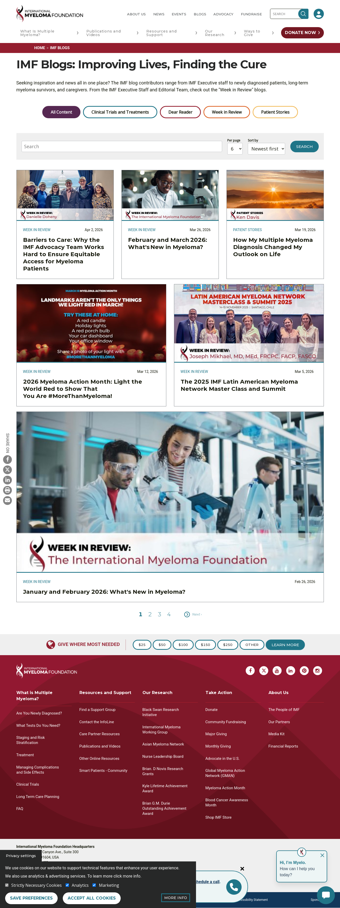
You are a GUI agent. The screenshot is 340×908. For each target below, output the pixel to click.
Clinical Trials (27, 784)
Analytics (80, 885)
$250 (227, 645)
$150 (205, 645)
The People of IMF (284, 709)
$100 (183, 645)
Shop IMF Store (218, 817)
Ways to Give (252, 33)
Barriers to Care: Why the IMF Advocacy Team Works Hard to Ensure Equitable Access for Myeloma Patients (63, 254)
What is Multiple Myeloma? (34, 695)
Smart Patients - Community (103, 770)
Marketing (109, 885)
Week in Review (227, 112)
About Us (136, 14)
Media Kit (277, 734)
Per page (233, 140)
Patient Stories (275, 112)
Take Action (218, 692)
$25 (142, 645)
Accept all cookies (92, 898)
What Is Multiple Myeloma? (37, 33)
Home (39, 48)
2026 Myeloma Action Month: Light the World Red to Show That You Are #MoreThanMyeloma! (82, 388)
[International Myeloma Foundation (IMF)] (67, 13)
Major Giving (216, 734)
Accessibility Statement (252, 900)
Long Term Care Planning (37, 796)
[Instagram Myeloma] (317, 670)
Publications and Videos (103, 33)
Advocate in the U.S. (222, 758)
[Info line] (234, 887)
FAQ (19, 808)
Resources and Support (161, 33)
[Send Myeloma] (7, 500)
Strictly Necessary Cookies (36, 885)
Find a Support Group (97, 709)
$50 (162, 645)
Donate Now (300, 32)
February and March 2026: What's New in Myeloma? (167, 243)
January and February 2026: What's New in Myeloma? (104, 591)
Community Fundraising (225, 722)
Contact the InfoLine (96, 722)
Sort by (253, 140)
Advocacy (223, 14)
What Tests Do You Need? (38, 725)
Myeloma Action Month (225, 788)
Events (179, 14)
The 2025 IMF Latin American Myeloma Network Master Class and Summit (239, 385)
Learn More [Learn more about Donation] (285, 644)
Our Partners (279, 722)
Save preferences (31, 898)
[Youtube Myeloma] (277, 670)
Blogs (200, 14)
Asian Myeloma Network (163, 744)
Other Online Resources (99, 758)
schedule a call (206, 881)
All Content (61, 112)
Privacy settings (21, 855)
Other (252, 645)
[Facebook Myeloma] (7, 459)
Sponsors (317, 900)
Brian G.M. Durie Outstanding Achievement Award (164, 808)
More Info (175, 897)
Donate (211, 709)
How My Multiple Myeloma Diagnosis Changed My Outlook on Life (273, 247)
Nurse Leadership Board (162, 756)
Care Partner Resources (99, 734)
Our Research (214, 33)
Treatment (25, 755)
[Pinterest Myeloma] (304, 670)
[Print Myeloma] (7, 490)
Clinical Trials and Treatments (120, 112)
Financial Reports (283, 746)
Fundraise (251, 14)
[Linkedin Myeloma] (7, 480)
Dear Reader (180, 112)
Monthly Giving (218, 746)
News (158, 14)
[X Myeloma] (7, 469)
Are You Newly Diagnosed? (39, 713)
